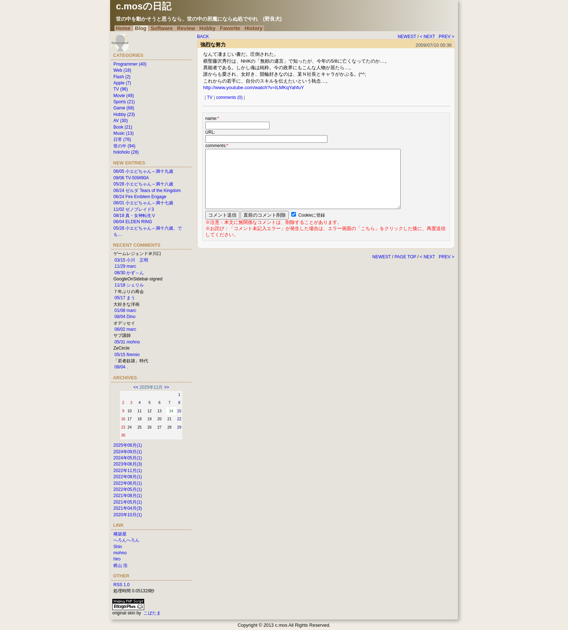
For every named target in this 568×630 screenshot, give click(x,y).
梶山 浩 (120, 565)
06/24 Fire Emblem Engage (139, 196)
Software (162, 28)
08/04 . (121, 367)
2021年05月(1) (127, 502)
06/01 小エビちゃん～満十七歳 (143, 202)
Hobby (207, 28)
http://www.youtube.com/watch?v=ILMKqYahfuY (253, 87)
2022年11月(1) (127, 470)
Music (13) (123, 133)
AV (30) (120, 120)
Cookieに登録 (311, 215)
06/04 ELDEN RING (132, 221)
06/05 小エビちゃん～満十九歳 (143, 171)
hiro (117, 559)
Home (123, 28)
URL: (210, 132)
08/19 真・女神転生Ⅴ (134, 215)
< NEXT (427, 36)
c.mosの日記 (143, 6)
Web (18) (122, 70)
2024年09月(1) (127, 451)
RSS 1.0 (121, 584)
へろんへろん (126, 540)
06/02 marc (125, 329)
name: (212, 118)
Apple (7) (122, 82)
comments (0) (229, 97)
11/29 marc (125, 266)
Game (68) (123, 107)
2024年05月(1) (127, 457)
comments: (216, 145)
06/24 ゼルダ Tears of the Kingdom (147, 190)
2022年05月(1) (127, 489)
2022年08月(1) (127, 476)
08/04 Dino (124, 316)
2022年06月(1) (127, 483)
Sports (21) (124, 101)
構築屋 (119, 534)
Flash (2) (121, 76)
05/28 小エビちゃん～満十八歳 (143, 184)
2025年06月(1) (127, 445)
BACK (203, 36)
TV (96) (120, 89)
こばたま (152, 613)
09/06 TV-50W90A (131, 177)
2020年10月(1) (127, 514)
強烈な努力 (213, 44)
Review (186, 28)
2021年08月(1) (127, 495)
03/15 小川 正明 (131, 260)
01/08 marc (125, 310)
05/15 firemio (126, 354)
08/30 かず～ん (129, 272)
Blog (140, 28)
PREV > (446, 36)
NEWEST (407, 36)
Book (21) (122, 127)
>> (166, 387)
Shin (117, 546)
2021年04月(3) (127, 508)
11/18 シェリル (129, 285)
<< (135, 387)
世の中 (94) (124, 146)
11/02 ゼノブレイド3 (133, 209)
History (254, 28)
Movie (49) (123, 95)
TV (209, 97)
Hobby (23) (124, 114)
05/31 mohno (127, 342)
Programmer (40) (129, 64)
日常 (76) (122, 139)
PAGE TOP (405, 256)
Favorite (230, 28)
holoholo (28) (126, 152)
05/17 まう (124, 297)
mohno (120, 552)
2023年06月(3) (127, 464)
